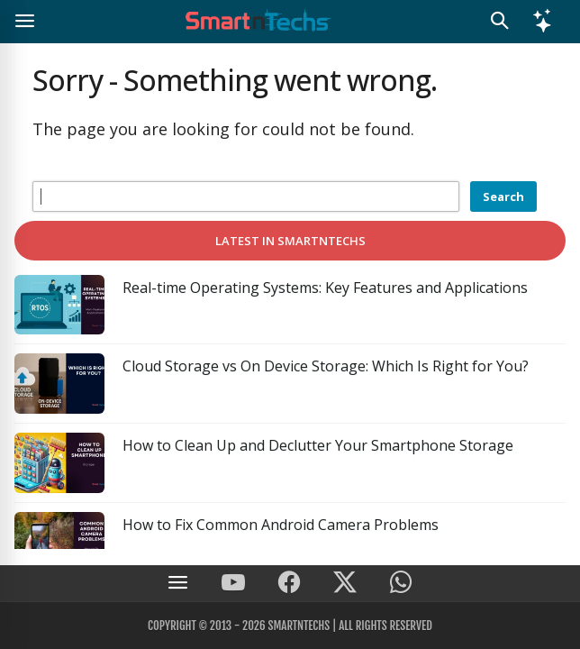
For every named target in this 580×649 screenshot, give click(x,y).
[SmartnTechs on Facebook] (289, 583)
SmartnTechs (298, 625)
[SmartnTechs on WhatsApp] (400, 583)
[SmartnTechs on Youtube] (233, 583)
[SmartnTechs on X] (345, 583)
